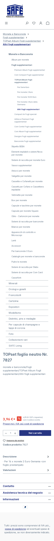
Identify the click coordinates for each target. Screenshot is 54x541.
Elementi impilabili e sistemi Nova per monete (27, 153)
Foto (11, 333)
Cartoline (13, 301)
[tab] (26, 460)
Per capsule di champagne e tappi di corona (24, 326)
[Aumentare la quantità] (15, 433)
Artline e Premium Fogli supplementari (24, 120)
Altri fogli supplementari (28, 109)
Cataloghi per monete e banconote (28, 256)
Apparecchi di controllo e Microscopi (24, 233)
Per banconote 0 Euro (22, 251)
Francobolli (15, 295)
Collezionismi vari (18, 339)
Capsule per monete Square (25, 211)
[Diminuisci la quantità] (6, 433)
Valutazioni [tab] (26, 470)
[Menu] (6, 23)
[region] (27, 397)
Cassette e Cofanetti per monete (27, 181)
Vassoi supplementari (22, 165)
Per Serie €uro (23, 87)
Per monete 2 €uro (25, 92)
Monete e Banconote (21, 54)
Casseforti (16, 277)
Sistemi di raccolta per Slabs (25, 267)
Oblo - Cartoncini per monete (25, 216)
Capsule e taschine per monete (26, 205)
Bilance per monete (21, 227)
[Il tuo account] (40, 23)
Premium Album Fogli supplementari (29, 70)
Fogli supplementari (22, 65)
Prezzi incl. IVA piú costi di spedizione (23, 423)
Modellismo (15, 312)
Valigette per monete (22, 176)
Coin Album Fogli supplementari (27, 131)
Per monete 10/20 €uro (26, 97)
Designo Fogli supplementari (26, 136)
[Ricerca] (26, 23)
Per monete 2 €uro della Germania (27, 103)
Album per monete (20, 59)
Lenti (14, 240)
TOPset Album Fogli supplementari (23, 81)
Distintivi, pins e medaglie (22, 318)
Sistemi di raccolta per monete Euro (28, 160)
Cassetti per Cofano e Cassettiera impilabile (28, 188)
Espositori (14, 306)
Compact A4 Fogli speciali (25, 114)
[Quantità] (10, 433)
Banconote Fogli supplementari (27, 141)
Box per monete (19, 200)
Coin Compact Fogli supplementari (29, 75)
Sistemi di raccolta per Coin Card (27, 272)
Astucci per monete (21, 170)
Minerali (13, 283)
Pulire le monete (19, 262)
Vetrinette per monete (22, 195)
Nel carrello (35, 433)
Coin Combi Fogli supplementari (28, 127)
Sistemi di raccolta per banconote (27, 221)
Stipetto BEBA (18, 146)
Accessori (16, 246)
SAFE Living (15, 345)
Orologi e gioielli (17, 289)
